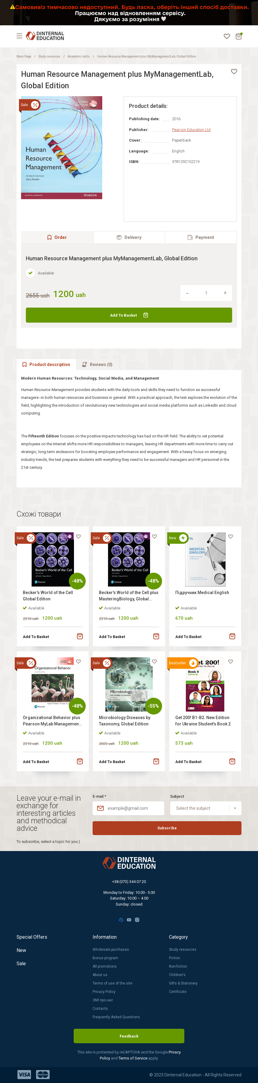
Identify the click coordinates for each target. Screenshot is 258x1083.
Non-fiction (178, 966)
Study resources (49, 56)
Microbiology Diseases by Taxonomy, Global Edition (124, 720)
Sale (21, 963)
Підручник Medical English (202, 592)
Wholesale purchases (111, 949)
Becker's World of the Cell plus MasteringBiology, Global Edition (128, 596)
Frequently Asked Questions (116, 1017)
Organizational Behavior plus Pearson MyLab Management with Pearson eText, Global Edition (51, 721)
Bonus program (105, 958)
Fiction (174, 958)
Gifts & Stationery (183, 983)
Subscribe (167, 828)
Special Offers (32, 937)
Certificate (177, 992)
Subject (177, 796)
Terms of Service (133, 1058)
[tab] (129, 237)
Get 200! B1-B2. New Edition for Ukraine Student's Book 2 (203, 720)
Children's (177, 975)
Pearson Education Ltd (191, 129)
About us (100, 975)
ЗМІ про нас (103, 1000)
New (21, 950)
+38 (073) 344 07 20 (129, 882)
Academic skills (79, 56)
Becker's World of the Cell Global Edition (48, 595)
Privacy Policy (104, 992)
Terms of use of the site (112, 983)
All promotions (105, 966)
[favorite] (234, 72)
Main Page (24, 56)
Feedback (129, 1036)
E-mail (99, 796)
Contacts (100, 1008)
